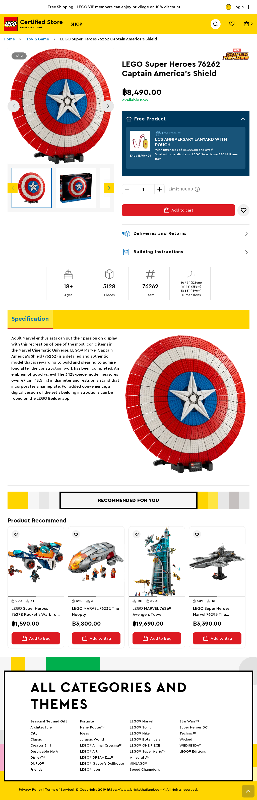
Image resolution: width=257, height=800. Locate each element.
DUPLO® (37, 763)
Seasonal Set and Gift (48, 721)
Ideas (84, 733)
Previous (14, 106)
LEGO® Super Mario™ (147, 751)
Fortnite (87, 721)
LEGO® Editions (192, 751)
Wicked (185, 739)
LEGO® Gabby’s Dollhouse (102, 763)
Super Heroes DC (193, 727)
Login (234, 7)
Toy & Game (37, 39)
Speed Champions (145, 769)
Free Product (185, 119)
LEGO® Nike (140, 733)
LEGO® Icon (90, 769)
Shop (76, 24)
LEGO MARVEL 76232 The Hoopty (95, 612)
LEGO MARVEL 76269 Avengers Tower (152, 612)
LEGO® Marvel (141, 721)
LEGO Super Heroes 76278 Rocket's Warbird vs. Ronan (34, 612)
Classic (36, 739)
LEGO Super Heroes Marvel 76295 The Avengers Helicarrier (212, 612)
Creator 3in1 (40, 745)
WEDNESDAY (190, 745)
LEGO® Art (89, 751)
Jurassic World (92, 739)
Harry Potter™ (92, 727)
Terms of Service (59, 789)
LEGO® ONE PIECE (145, 745)
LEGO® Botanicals (145, 739)
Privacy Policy (30, 789)
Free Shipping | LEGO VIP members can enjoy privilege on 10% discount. (114, 7)
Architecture (41, 727)
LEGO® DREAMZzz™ (97, 757)
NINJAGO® (138, 763)
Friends (36, 769)
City (34, 733)
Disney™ (37, 757)
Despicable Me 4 (44, 751)
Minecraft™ (139, 757)
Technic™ (187, 733)
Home (9, 39)
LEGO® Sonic (141, 727)
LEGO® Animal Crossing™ (101, 745)
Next (108, 106)
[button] (22, 596)
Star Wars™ (189, 721)
